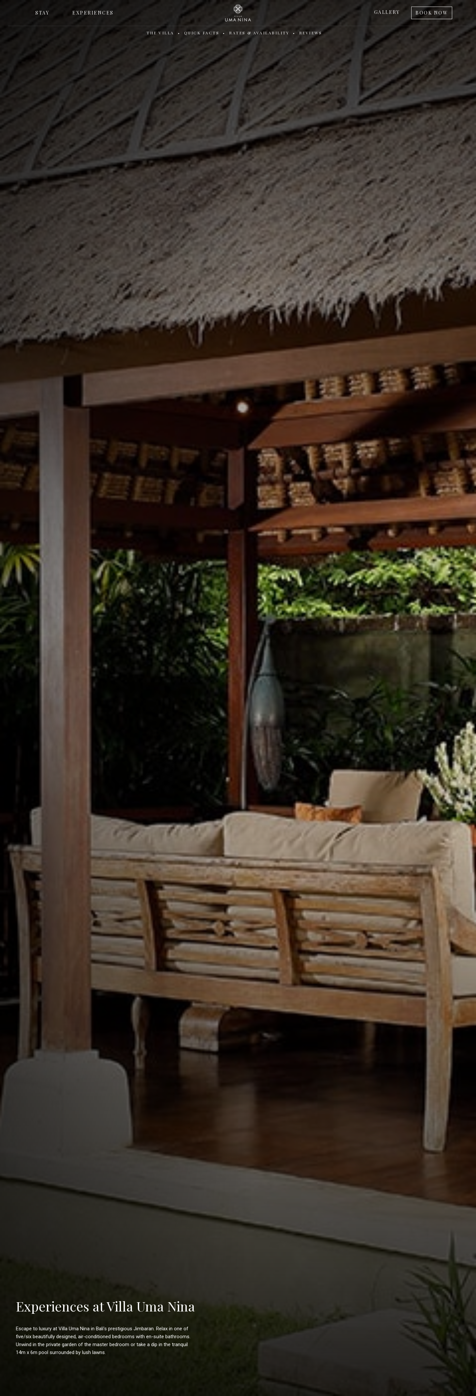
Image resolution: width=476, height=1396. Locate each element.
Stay (42, 13)
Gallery (387, 12)
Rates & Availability (259, 32)
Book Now (432, 13)
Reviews (310, 32)
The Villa (160, 32)
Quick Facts (201, 32)
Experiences (93, 13)
